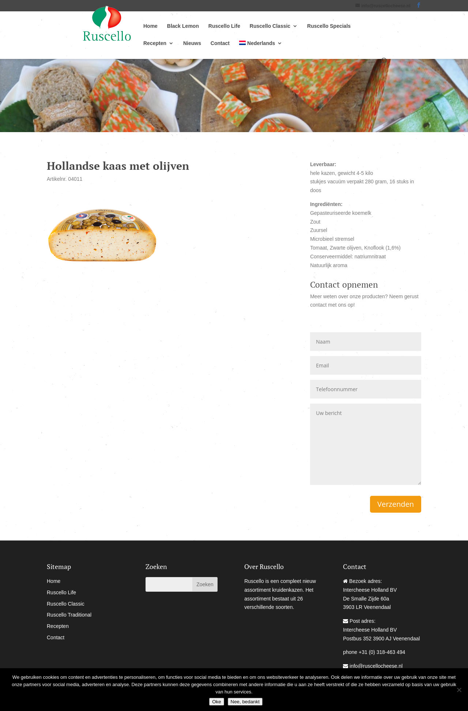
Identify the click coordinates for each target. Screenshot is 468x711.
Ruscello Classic (270, 26)
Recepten (154, 43)
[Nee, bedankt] (459, 689)
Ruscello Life (224, 26)
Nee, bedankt (245, 701)
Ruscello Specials (329, 26)
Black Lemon (183, 26)
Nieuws (192, 43)
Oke (216, 701)
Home (150, 26)
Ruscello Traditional (69, 615)
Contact (220, 43)
